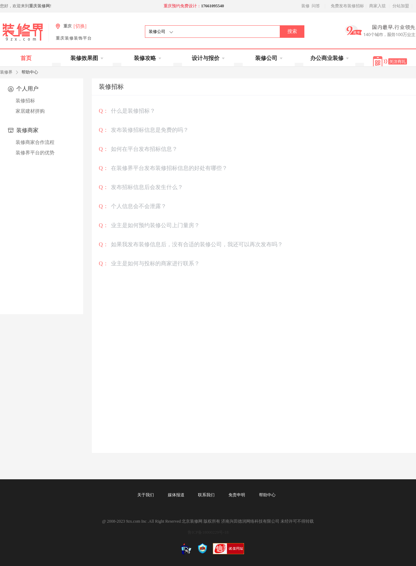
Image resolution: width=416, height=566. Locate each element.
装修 (305, 5)
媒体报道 (176, 494)
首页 (26, 58)
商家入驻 (377, 5)
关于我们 (145, 494)
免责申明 (236, 494)
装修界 (6, 72)
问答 (316, 5)
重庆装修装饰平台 (74, 38)
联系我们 (206, 494)
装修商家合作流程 (35, 142)
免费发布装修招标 (347, 5)
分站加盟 (400, 5)
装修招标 (25, 100)
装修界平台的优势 (35, 152)
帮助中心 (267, 494)
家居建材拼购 (30, 111)
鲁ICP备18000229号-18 (208, 532)
